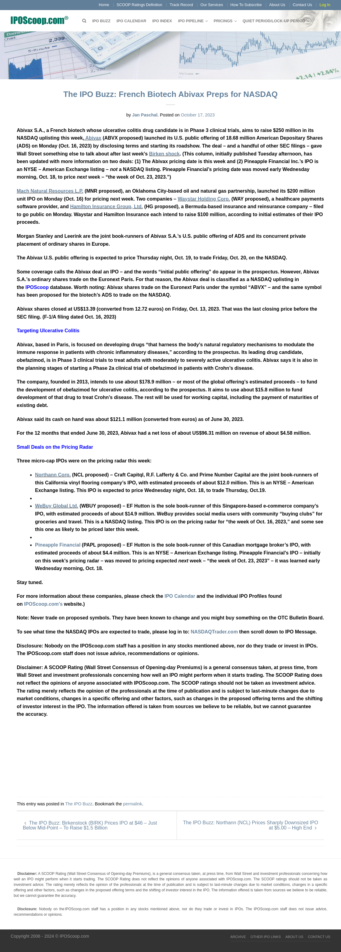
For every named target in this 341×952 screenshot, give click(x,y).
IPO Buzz (101, 21)
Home (104, 4)
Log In (324, 4)
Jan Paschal (144, 114)
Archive (238, 937)
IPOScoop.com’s (43, 604)
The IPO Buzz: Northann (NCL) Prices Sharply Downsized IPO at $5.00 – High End (250, 825)
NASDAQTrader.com (215, 631)
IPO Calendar (131, 21)
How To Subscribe (246, 4)
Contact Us (302, 4)
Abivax (93, 138)
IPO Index (162, 21)
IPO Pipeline (191, 21)
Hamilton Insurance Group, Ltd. (106, 206)
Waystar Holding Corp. (204, 198)
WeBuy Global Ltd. (56, 505)
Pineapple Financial (57, 544)
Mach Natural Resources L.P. (50, 191)
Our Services (211, 4)
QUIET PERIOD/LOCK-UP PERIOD (274, 21)
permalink (132, 803)
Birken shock (164, 153)
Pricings (223, 21)
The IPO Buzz (79, 803)
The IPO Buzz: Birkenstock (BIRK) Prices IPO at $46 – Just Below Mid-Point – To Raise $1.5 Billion (90, 825)
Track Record (181, 4)
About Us (277, 4)
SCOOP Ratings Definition (139, 4)
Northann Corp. (53, 474)
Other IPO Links (266, 937)
